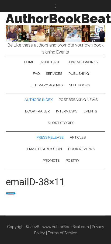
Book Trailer (37, 111)
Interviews (66, 111)
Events (90, 111)
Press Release (50, 137)
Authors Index (39, 100)
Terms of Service (62, 233)
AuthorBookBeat (58, 18)
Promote (51, 160)
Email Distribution (44, 149)
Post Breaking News (78, 100)
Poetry (72, 160)
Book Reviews (81, 149)
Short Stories (61, 123)
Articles (78, 137)
